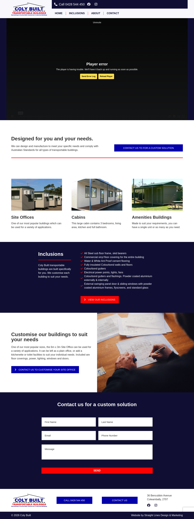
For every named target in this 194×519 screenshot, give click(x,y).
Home (59, 13)
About (95, 13)
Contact (113, 13)
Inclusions (77, 13)
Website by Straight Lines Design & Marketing (157, 515)
